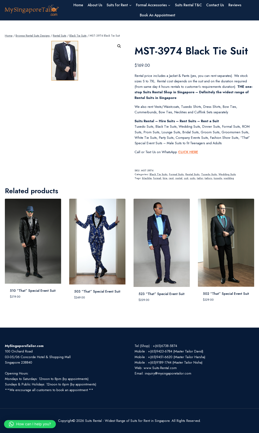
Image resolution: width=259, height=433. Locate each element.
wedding (229, 178)
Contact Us (215, 5)
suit (186, 178)
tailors (208, 178)
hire (165, 178)
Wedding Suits (227, 174)
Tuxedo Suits (209, 174)
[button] (119, 46)
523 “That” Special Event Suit (162, 293)
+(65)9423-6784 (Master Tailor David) (175, 351)
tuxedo (218, 178)
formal (157, 178)
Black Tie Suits (158, 174)
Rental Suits (192, 174)
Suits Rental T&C (188, 5)
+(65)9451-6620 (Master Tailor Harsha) (176, 356)
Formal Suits (176, 174)
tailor (200, 178)
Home (78, 5)
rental (178, 178)
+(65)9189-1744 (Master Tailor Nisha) (175, 362)
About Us (95, 5)
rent (171, 178)
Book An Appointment (157, 15)
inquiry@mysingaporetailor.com (168, 373)
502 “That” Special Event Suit (226, 293)
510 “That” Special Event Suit (33, 290)
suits (192, 178)
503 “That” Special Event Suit (97, 291)
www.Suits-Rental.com (160, 367)
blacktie (147, 178)
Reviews (234, 5)
